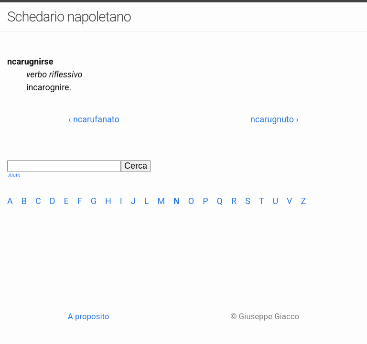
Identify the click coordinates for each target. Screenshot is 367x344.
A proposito (88, 316)
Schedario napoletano (69, 17)
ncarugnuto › (274, 119)
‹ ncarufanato (93, 119)
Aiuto (14, 175)
